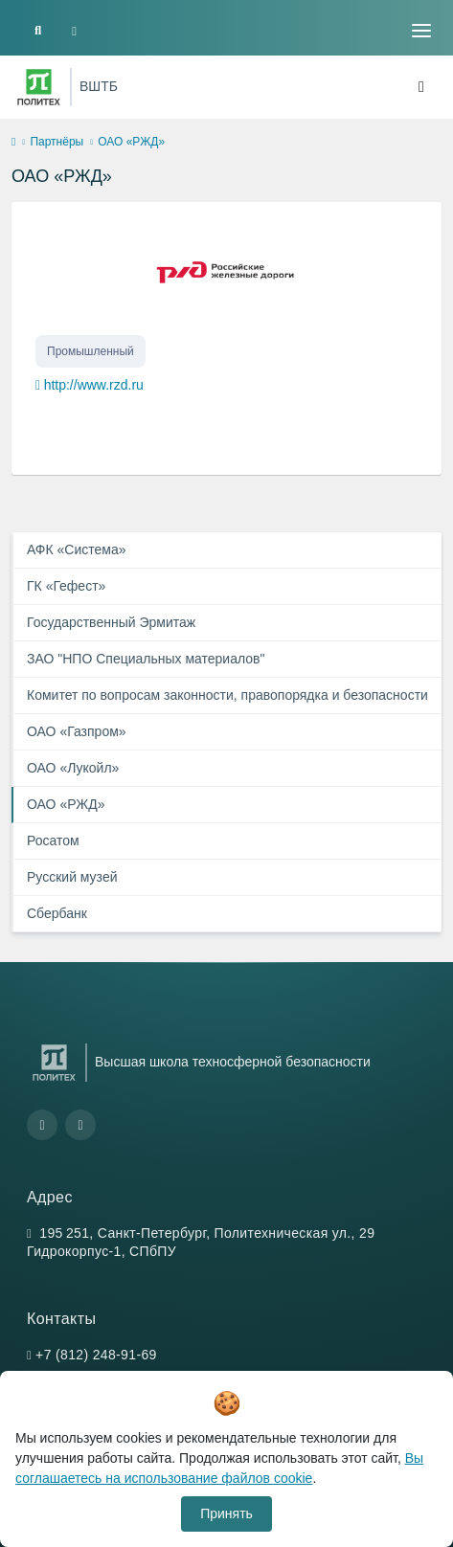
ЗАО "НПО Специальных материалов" (146, 658)
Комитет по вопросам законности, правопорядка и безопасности (227, 695)
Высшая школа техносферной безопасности (233, 1061)
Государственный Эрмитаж (111, 622)
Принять (226, 1513)
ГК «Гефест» (66, 586)
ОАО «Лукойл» (73, 767)
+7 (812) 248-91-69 (96, 1354)
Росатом (53, 840)
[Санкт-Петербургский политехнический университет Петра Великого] (38, 87)
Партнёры (56, 141)
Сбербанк (57, 913)
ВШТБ (98, 86)
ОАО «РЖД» (66, 804)
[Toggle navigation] (421, 31)
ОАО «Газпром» (76, 731)
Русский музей (72, 877)
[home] (13, 142)
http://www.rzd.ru (94, 384)
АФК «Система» (76, 549)
